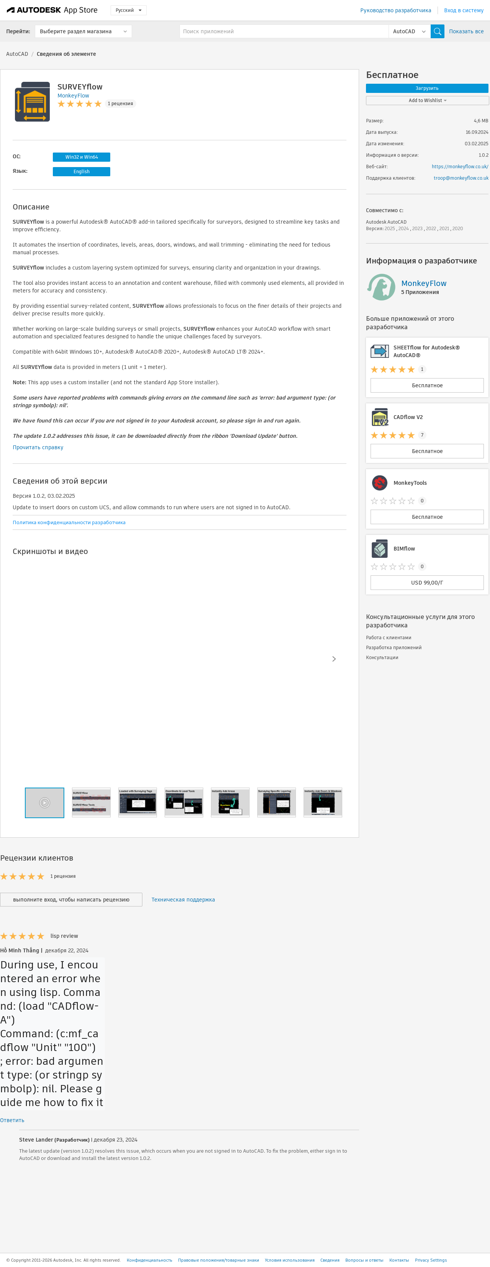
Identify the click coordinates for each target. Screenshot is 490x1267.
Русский (129, 10)
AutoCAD (17, 54)
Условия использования (290, 1260)
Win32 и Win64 (81, 157)
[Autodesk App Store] (52, 10)
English (82, 171)
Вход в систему (464, 10)
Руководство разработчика (395, 10)
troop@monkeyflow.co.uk (461, 178)
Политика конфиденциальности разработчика (69, 522)
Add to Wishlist (428, 100)
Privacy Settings (431, 1260)
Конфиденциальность (149, 1260)
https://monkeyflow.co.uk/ (460, 166)
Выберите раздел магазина (76, 31)
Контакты (399, 1260)
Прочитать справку (38, 447)
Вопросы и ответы (364, 1260)
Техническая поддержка (183, 899)
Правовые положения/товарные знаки (218, 1260)
